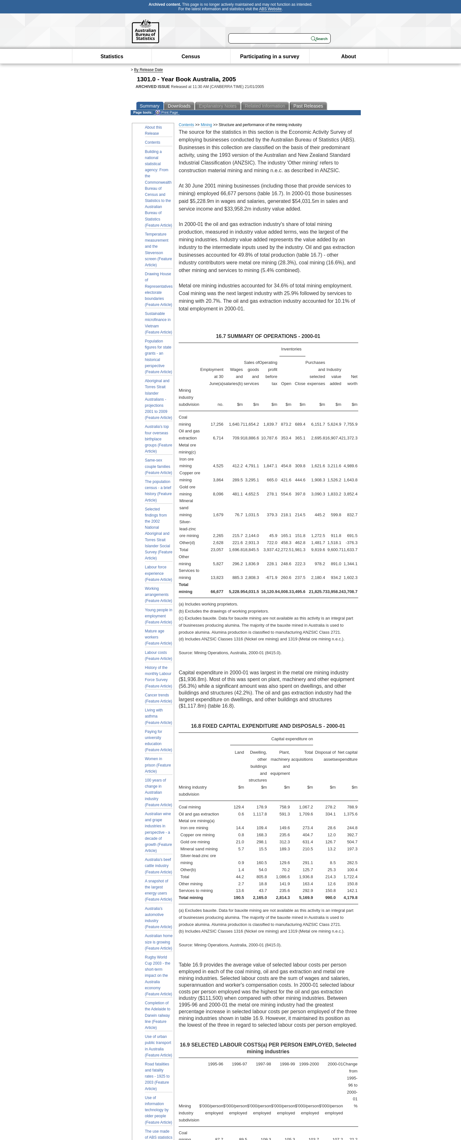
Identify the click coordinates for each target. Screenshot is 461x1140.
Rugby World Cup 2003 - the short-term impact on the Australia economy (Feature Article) (158, 975)
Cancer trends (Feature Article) (158, 698)
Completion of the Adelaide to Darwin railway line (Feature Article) (157, 1015)
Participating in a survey (269, 56)
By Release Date (148, 70)
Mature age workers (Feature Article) (158, 637)
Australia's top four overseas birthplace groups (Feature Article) (158, 439)
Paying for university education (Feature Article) (158, 740)
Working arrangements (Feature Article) (158, 594)
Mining (206, 125)
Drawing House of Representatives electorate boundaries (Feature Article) (159, 289)
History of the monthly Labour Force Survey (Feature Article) (158, 676)
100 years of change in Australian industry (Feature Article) (158, 792)
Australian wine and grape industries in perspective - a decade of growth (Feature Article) (158, 832)
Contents (152, 142)
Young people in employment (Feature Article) (159, 616)
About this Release (153, 130)
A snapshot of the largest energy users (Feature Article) (158, 890)
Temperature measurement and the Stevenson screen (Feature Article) (158, 249)
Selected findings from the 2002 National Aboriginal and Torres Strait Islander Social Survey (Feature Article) (159, 534)
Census (191, 56)
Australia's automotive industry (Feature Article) (158, 917)
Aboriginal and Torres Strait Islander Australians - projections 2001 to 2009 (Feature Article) (158, 399)
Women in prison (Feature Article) (158, 765)
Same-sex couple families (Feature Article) (158, 466)
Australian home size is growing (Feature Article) (159, 942)
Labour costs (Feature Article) (158, 655)
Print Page (166, 112)
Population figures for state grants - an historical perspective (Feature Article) (158, 356)
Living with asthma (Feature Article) (158, 716)
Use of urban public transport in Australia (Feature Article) (158, 1045)
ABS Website (270, 9)
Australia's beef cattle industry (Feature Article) (158, 865)
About (348, 56)
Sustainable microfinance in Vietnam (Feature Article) (158, 322)
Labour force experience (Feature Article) (158, 573)
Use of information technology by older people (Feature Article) (158, 1110)
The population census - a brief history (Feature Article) (158, 490)
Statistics (112, 56)
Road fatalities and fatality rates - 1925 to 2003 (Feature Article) (157, 1076)
